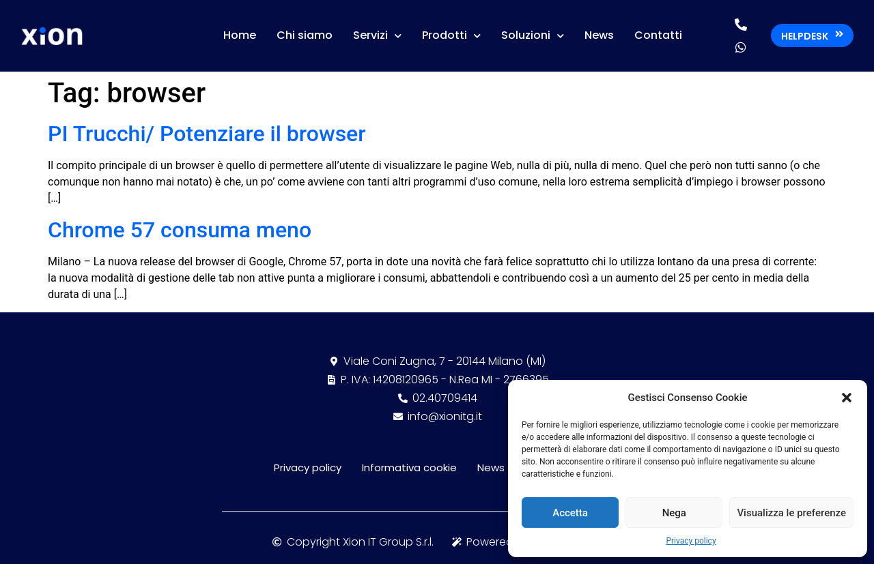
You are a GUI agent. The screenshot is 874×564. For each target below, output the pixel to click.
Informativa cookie (409, 467)
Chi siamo (305, 35)
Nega (674, 513)
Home (239, 35)
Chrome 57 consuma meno (179, 230)
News (599, 35)
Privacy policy (691, 541)
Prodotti (451, 35)
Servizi (377, 35)
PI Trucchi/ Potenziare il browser (207, 134)
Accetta (570, 513)
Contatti (658, 35)
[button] (847, 397)
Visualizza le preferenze (791, 513)
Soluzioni (532, 35)
